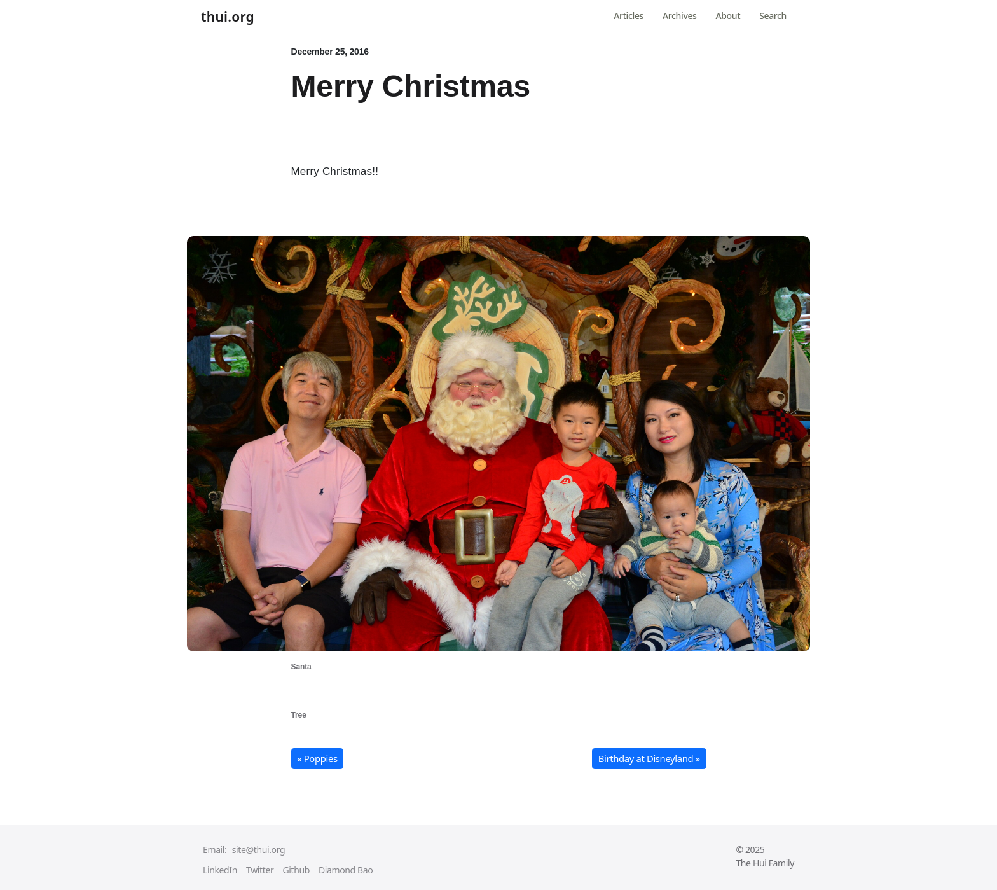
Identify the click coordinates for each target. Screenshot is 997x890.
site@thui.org (258, 850)
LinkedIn (220, 870)
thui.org (227, 17)
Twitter (259, 870)
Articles (628, 16)
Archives (679, 16)
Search (773, 16)
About (728, 16)
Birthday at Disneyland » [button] (649, 758)
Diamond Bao (346, 870)
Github (296, 870)
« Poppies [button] (317, 758)
